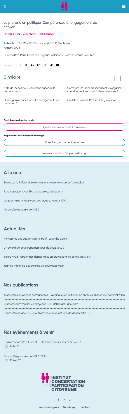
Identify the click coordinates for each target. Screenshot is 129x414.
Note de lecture (12, 33)
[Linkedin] (64, 400)
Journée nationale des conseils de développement (34, 267)
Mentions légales (49, 407)
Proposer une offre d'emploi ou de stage (64, 153)
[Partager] (20, 65)
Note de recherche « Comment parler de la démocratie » (29, 89)
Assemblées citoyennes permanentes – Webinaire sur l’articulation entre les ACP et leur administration (64, 295)
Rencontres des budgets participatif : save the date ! (35, 238)
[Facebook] (58, 400)
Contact (85, 407)
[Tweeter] (26, 65)
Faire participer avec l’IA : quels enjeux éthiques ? (33, 191)
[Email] (38, 65)
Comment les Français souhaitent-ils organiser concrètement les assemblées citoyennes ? (94, 89)
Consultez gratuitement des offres (64, 142)
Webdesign (69, 407)
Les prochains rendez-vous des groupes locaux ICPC (35, 201)
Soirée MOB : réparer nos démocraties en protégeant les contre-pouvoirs (47, 257)
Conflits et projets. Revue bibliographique (91, 100)
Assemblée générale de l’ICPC (22, 211)
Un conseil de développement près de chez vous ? (34, 247)
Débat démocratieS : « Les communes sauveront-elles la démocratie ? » (47, 313)
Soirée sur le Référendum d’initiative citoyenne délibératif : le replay (44, 182)
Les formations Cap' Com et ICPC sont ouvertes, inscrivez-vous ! (42, 342)
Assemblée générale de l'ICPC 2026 (25, 356)
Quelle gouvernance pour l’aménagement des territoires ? (31, 101)
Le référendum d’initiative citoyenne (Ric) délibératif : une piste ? (42, 304)
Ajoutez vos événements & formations (64, 127)
